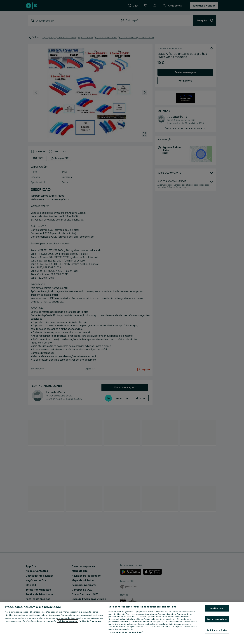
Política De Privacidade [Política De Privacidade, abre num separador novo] (89, 621)
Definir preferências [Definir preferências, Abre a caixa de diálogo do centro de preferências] (217, 630)
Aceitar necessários (217, 619)
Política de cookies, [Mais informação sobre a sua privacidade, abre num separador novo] (68, 621)
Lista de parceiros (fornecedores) (125, 632)
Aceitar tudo (216, 608)
